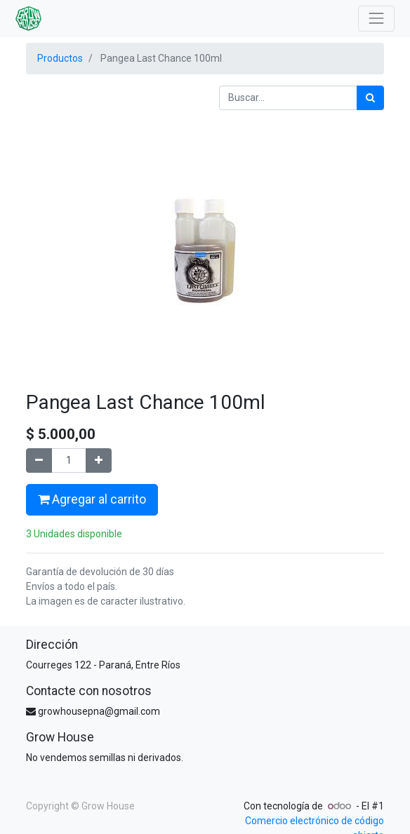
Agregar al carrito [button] (92, 499)
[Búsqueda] (370, 98)
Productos (60, 58)
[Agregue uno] (99, 460)
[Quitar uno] (39, 460)
